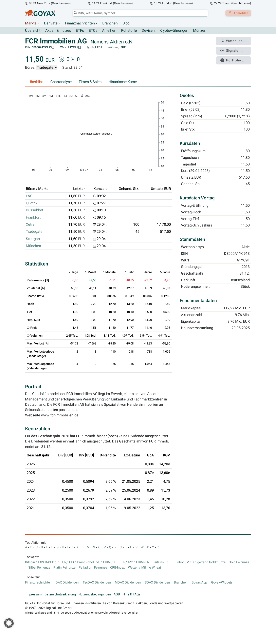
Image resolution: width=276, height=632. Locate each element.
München (33, 246)
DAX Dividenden (67, 582)
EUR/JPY (126, 562)
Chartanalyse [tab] (61, 82)
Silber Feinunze (39, 567)
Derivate (51, 23)
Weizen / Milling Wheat (144, 567)
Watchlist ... (235, 41)
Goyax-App (199, 582)
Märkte (31, 23)
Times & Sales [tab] (90, 82)
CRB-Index (117, 567)
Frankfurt (33, 217)
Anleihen (109, 31)
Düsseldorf (34, 210)
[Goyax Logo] (40, 13)
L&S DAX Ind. (47, 562)
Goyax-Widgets (222, 582)
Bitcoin (30, 562)
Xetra (30, 225)
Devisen (148, 31)
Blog (126, 23)
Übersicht (32, 30)
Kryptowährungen (174, 31)
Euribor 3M (181, 562)
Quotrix (31, 203)
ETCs (93, 31)
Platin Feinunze (64, 567)
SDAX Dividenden (157, 582)
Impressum (34, 594)
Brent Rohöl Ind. (88, 562)
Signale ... (234, 49)
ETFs (80, 31)
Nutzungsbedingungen (94, 594)
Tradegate (34, 232)
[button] (9, 623)
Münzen (199, 31)
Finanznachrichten (80, 23)
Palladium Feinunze (93, 567)
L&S (29, 196)
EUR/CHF (109, 562)
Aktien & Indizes (58, 31)
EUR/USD (67, 562)
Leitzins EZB (161, 562)
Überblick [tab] (36, 82)
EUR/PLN (142, 562)
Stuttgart (33, 239)
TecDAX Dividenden (97, 582)
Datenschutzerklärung (60, 594)
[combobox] (139, 13)
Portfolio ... (235, 58)
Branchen (110, 23)
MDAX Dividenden (128, 582)
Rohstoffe (129, 31)
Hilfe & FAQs (131, 594)
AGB (117, 594)
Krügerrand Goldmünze (208, 562)
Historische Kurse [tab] (123, 82)
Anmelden (237, 13)
